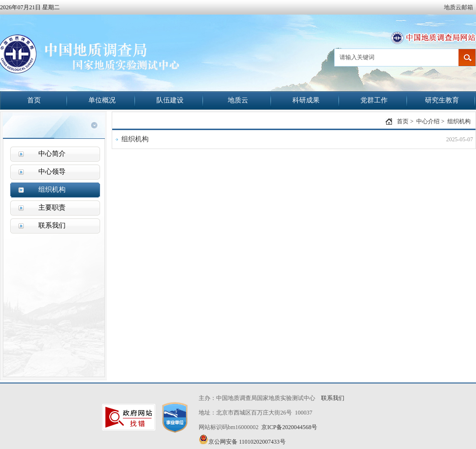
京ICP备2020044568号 (289, 427)
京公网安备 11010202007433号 (242, 439)
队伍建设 (170, 100)
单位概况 (102, 100)
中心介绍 (428, 121)
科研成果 (306, 100)
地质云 (238, 100)
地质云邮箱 (458, 7)
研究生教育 (442, 100)
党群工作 (374, 100)
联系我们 (332, 398)
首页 (34, 100)
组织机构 (459, 121)
